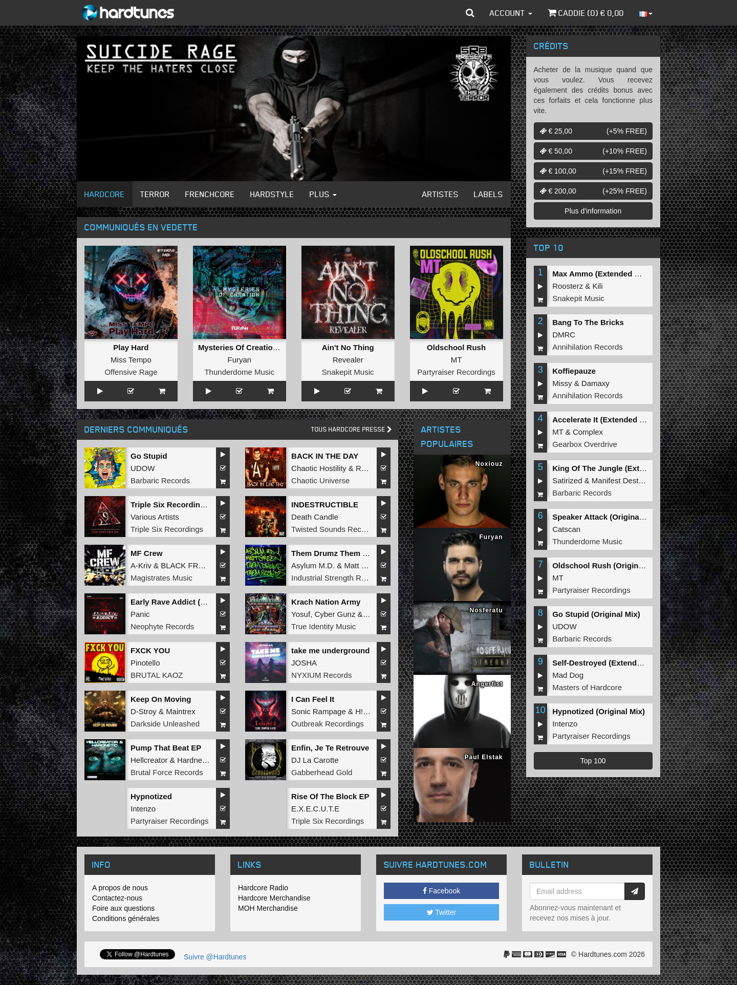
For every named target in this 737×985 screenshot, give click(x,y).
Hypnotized (151, 796)
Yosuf (300, 614)
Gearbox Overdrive (584, 444)
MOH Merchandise (268, 908)
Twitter (442, 912)
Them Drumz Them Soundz (340, 553)
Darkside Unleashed (165, 723)
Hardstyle (272, 194)
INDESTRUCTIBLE (324, 504)
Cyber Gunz (334, 614)
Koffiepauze (574, 371)
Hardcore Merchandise (274, 898)
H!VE (364, 711)
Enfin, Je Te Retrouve (330, 747)
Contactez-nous (117, 898)
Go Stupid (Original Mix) (596, 614)
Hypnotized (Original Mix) (598, 711)
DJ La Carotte (315, 760)
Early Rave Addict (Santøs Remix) (192, 601)
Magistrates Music (161, 577)
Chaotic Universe (320, 480)
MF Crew (147, 553)
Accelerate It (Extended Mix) (603, 419)
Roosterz (567, 286)
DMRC (563, 334)
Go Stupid (149, 456)
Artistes (440, 194)
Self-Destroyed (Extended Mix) (607, 662)
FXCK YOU (150, 650)
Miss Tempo (131, 359)
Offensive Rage (130, 372)
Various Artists (155, 516)
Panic (140, 614)
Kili (598, 286)
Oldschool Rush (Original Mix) (607, 565)
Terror (155, 194)
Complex (588, 431)
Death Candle (314, 516)
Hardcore (104, 194)
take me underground (330, 650)
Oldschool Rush (456, 347)
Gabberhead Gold (321, 772)
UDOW (143, 468)
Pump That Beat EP (166, 747)
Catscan (566, 529)
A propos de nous (120, 888)
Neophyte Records (162, 626)
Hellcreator (149, 760)
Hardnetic (193, 760)
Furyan (239, 359)
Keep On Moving (161, 699)
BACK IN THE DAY (324, 456)
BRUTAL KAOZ (157, 675)
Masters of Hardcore (587, 687)
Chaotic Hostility (318, 468)
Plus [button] (323, 194)
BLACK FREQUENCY (198, 565)
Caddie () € (586, 13)
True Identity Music (323, 626)
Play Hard (130, 347)
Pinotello (145, 662)
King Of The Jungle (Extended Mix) (615, 468)
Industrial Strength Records (337, 577)
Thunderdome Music (239, 372)
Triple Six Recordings (167, 529)
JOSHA (304, 662)
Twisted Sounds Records (333, 529)
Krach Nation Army (325, 601)
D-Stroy (144, 711)
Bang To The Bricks (588, 322)
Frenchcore (210, 194)
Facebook (441, 891)
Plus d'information (593, 211)
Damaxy (595, 383)
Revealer (348, 359)
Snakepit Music (348, 372)
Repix (365, 468)
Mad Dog (567, 675)
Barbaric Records (160, 480)
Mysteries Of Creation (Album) (253, 347)
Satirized (567, 480)
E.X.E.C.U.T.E (315, 808)
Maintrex (181, 711)
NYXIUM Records (321, 675)
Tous (351, 429)
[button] (470, 13)
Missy (562, 383)
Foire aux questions (123, 908)
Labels (488, 194)
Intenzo (143, 808)
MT (456, 359)
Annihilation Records (587, 346)
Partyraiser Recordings (456, 372)
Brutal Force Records (167, 772)
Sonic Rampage (318, 711)
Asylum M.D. (313, 565)
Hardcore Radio (263, 888)
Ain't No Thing (348, 347)
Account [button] (511, 13)
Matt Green (363, 565)
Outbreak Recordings (327, 723)
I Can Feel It (312, 699)
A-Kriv (141, 565)
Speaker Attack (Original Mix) (605, 516)
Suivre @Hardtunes (215, 957)
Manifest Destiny (620, 480)
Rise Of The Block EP (330, 796)
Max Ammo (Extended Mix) (600, 273)
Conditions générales (126, 918)
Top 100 (593, 761)
